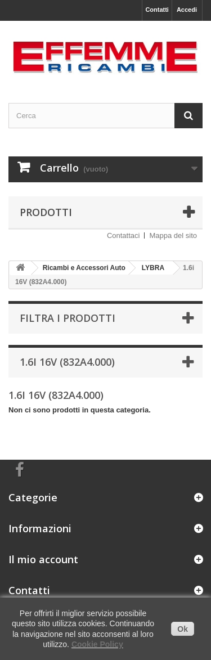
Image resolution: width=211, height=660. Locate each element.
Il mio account (43, 559)
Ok (182, 629)
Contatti (157, 9)
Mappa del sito (173, 235)
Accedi (187, 9)
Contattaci (123, 235)
